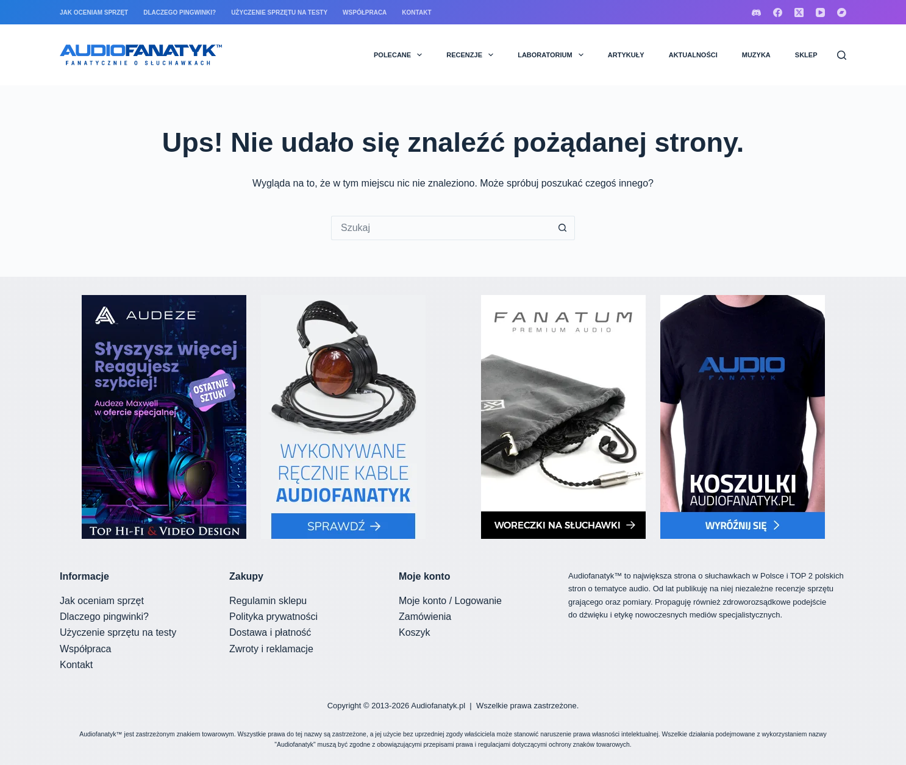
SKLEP (806, 55)
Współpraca (365, 12)
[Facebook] (777, 12)
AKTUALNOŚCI (693, 55)
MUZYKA (756, 55)
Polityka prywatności (273, 616)
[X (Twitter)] (799, 12)
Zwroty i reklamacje (271, 649)
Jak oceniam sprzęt (94, 12)
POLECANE (400, 55)
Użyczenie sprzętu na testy (279, 12)
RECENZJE (472, 55)
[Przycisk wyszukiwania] (563, 228)
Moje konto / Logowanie (450, 601)
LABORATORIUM (553, 55)
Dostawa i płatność (270, 632)
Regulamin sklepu (268, 601)
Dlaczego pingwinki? (179, 12)
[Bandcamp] (841, 12)
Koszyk (414, 632)
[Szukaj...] (441, 228)
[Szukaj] (841, 55)
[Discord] (756, 12)
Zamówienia (425, 616)
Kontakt (416, 12)
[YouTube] (820, 12)
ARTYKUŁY (626, 55)
